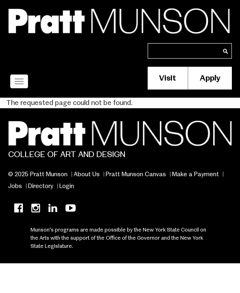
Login (66, 186)
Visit (167, 78)
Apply (210, 78)
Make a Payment (195, 174)
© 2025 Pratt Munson (38, 174)
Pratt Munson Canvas (136, 174)
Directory (40, 186)
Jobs (15, 186)
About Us (87, 174)
